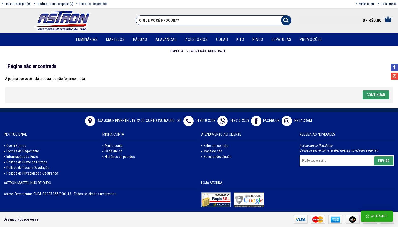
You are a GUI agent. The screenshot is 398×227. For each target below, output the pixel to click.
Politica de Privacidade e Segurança (31, 173)
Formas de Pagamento (21, 151)
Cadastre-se (112, 151)
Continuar (376, 95)
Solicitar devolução (216, 157)
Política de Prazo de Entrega (25, 162)
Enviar (383, 161)
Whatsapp (377, 216)
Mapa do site (211, 151)
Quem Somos (15, 146)
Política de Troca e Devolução (26, 168)
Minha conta (112, 146)
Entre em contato (215, 146)
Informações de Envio (21, 157)
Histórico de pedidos (118, 157)
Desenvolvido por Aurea (21, 219)
